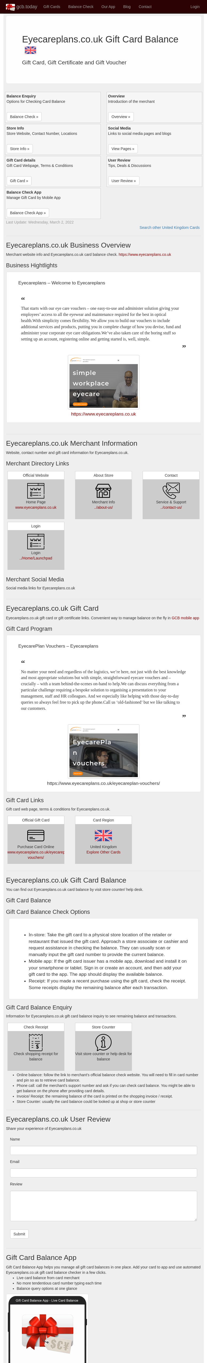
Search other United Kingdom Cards (170, 227)
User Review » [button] (124, 181)
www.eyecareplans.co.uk (35, 507)
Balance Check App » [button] (28, 213)
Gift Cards (52, 7)
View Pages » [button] (123, 149)
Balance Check (80, 7)
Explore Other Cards (104, 852)
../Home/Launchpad (35, 558)
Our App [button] (108, 7)
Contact (145, 7)
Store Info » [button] (19, 149)
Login (195, 7)
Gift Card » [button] (19, 181)
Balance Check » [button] (24, 117)
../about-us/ (103, 507)
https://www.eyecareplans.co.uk (145, 254)
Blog (127, 7)
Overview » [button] (121, 117)
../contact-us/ (171, 507)
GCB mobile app (185, 618)
